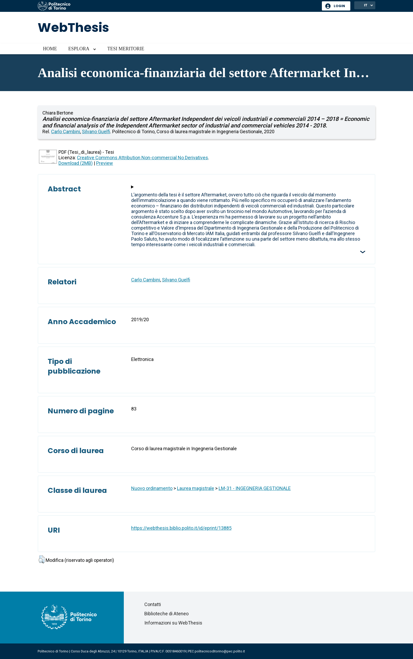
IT (365, 5)
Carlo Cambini (65, 131)
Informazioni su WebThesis (173, 623)
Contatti (152, 604)
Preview (104, 163)
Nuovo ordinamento (152, 488)
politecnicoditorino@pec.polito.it (220, 651)
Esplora (78, 48)
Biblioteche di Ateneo (166, 613)
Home (50, 48)
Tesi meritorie (125, 48)
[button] (41, 559)
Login (339, 6)
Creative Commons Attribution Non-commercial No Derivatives (142, 157)
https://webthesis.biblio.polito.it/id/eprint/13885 (181, 528)
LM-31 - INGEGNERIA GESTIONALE (255, 488)
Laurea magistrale (195, 488)
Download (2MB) (75, 163)
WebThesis (73, 27)
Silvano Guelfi (96, 131)
